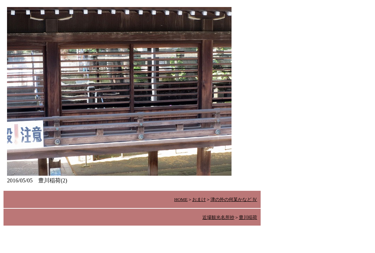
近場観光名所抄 (218, 217)
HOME (181, 199)
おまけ (199, 199)
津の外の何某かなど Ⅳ (233, 199)
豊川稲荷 (248, 217)
